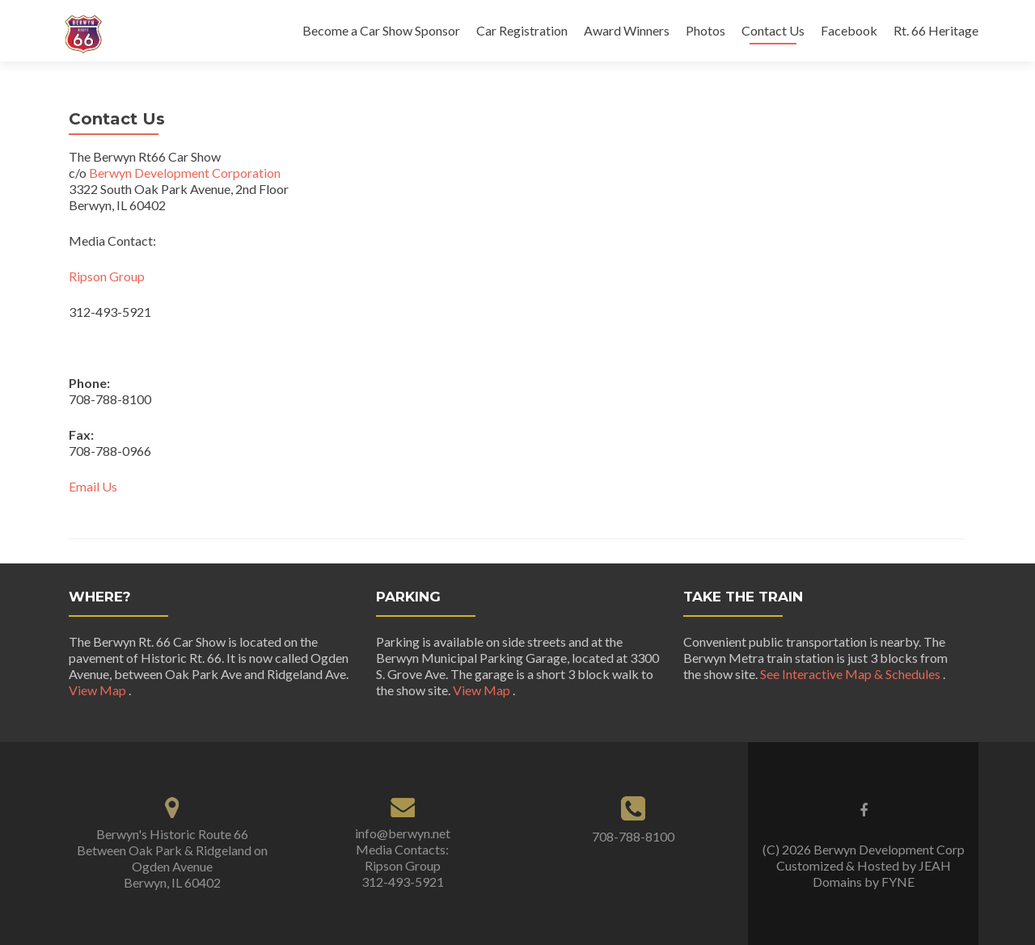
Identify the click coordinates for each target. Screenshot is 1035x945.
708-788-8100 (633, 836)
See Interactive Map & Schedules (851, 673)
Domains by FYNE (864, 881)
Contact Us (773, 30)
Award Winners (627, 30)
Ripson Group (108, 276)
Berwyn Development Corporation (185, 172)
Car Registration (522, 30)
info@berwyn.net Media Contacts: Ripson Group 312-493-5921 (402, 857)
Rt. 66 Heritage (935, 30)
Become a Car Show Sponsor (381, 30)
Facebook (849, 30)
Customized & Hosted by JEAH (863, 865)
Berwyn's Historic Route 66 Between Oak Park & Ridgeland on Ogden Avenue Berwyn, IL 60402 (172, 858)
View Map (99, 690)
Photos (705, 30)
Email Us (93, 486)
